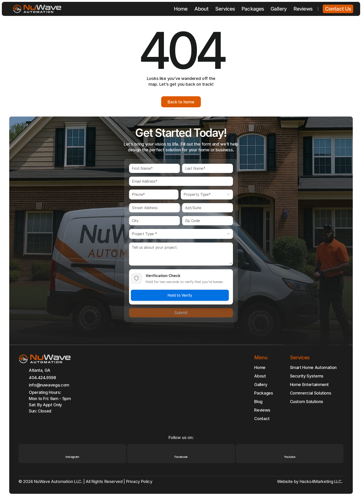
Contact (261, 418)
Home (259, 367)
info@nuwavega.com (49, 385)
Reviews (262, 410)
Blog (258, 401)
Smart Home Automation (313, 367)
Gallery (260, 384)
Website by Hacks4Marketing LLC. (310, 481)
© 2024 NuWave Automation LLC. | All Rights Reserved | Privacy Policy (85, 481)
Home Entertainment (309, 384)
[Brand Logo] (37, 9)
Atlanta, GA (39, 370)
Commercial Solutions (310, 393)
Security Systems (306, 376)
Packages (263, 393)
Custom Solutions (306, 401)
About (260, 376)
